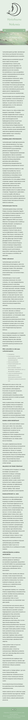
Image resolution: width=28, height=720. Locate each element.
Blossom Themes (17, 716)
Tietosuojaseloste (17, 717)
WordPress (10, 717)
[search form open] (23, 30)
